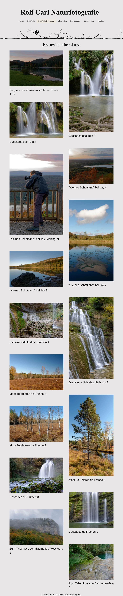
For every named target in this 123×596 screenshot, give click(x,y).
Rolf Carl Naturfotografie (59, 12)
